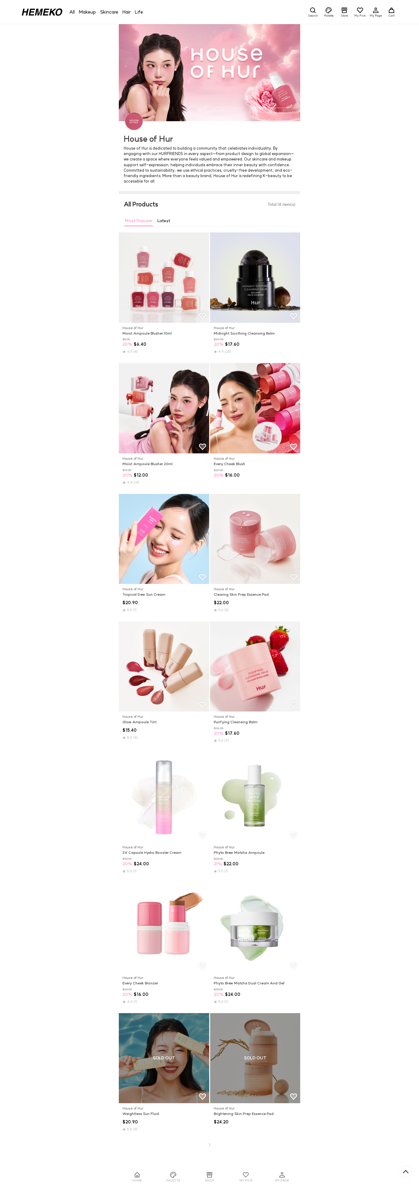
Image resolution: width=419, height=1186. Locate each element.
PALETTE (173, 1176)
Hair (126, 12)
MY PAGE (282, 1176)
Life (139, 12)
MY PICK (245, 1176)
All (72, 12)
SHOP (209, 1176)
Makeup (87, 12)
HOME (137, 1176)
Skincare (109, 12)
